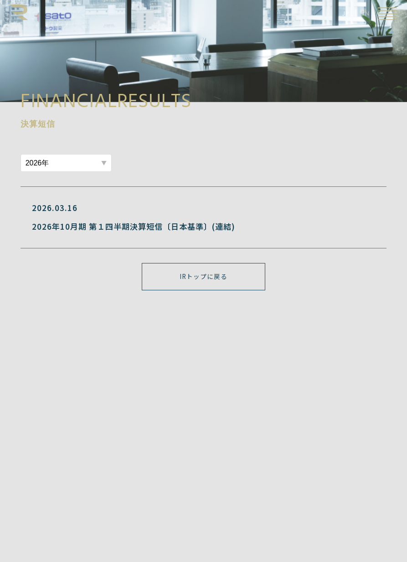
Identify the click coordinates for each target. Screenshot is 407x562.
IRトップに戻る (203, 276)
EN (365, 13)
